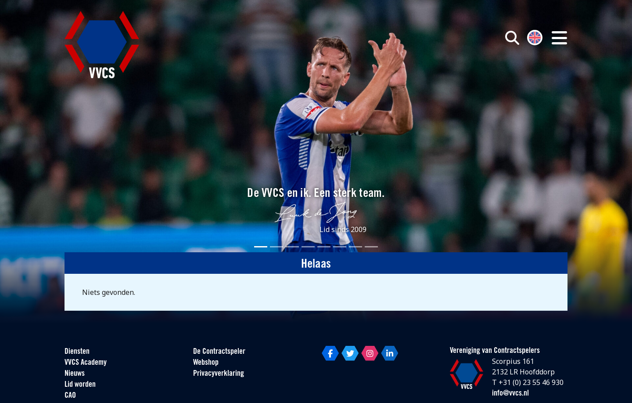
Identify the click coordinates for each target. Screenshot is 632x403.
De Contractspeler (219, 352)
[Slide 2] (276, 247)
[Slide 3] (292, 247)
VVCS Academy (86, 363)
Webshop (206, 363)
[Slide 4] (308, 247)
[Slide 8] (371, 247)
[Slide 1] (260, 247)
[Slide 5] (323, 247)
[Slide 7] (355, 247)
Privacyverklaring (218, 374)
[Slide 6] (339, 247)
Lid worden (80, 385)
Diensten (77, 352)
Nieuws (75, 374)
